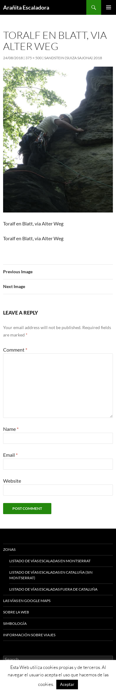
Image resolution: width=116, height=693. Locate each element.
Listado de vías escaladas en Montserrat (50, 561)
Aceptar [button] (67, 684)
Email (10, 455)
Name (11, 429)
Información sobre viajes (29, 635)
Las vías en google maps (26, 600)
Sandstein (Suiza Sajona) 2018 (73, 58)
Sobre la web (16, 612)
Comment (15, 350)
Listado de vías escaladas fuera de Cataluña (53, 589)
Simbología (15, 623)
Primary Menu (108, 7)
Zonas (9, 549)
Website (12, 481)
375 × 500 (33, 58)
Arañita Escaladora (26, 7)
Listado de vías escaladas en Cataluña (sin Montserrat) (50, 575)
